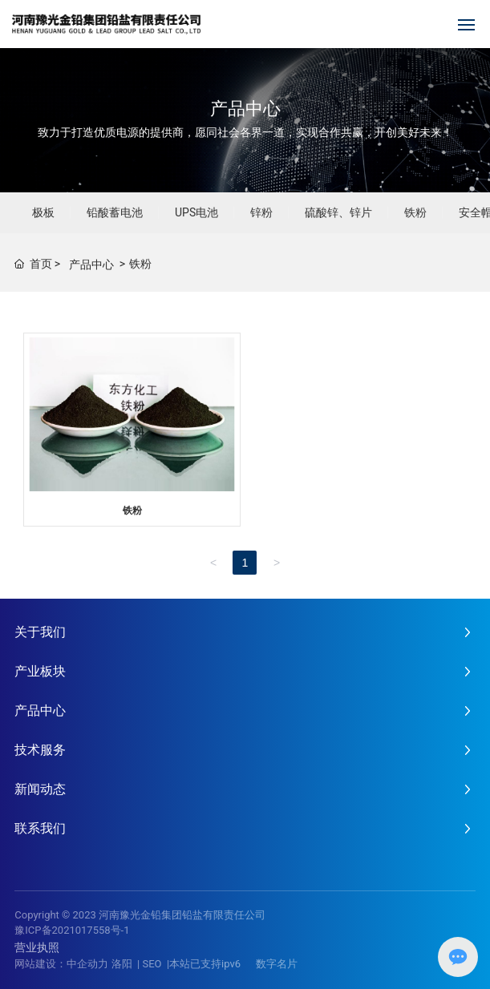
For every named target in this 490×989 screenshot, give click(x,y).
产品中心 (245, 109)
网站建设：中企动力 (61, 964)
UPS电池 (196, 212)
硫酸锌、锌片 (338, 212)
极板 (43, 212)
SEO (151, 964)
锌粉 (261, 212)
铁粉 (415, 212)
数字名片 (277, 964)
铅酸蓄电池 (115, 212)
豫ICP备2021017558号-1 (71, 930)
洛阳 (121, 964)
